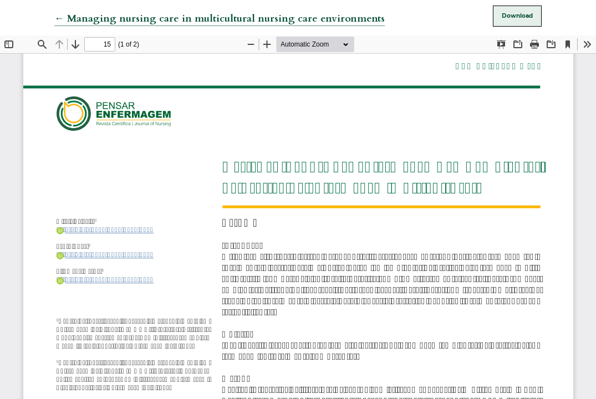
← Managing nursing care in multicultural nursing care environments (219, 18)
